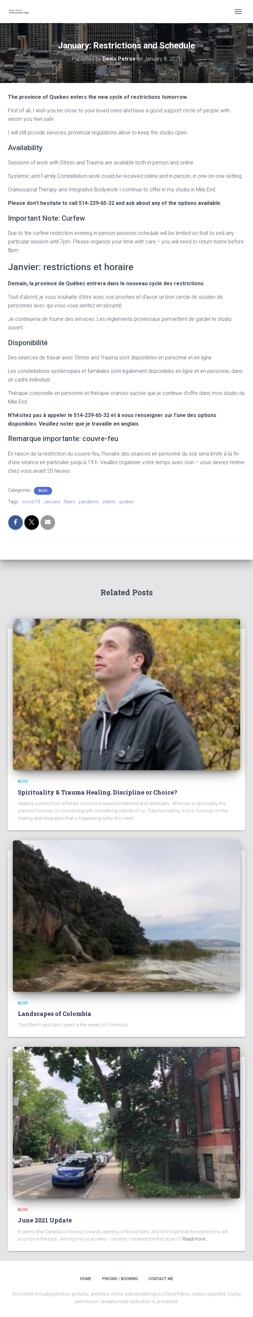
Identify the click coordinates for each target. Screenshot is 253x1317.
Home (85, 1278)
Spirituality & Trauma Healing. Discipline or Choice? (97, 792)
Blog (43, 490)
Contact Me (161, 1278)
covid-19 (31, 501)
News (69, 501)
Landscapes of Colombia (54, 1014)
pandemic (89, 501)
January (51, 501)
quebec (126, 501)
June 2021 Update (45, 1220)
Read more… (195, 1239)
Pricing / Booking (120, 1278)
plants (109, 501)
